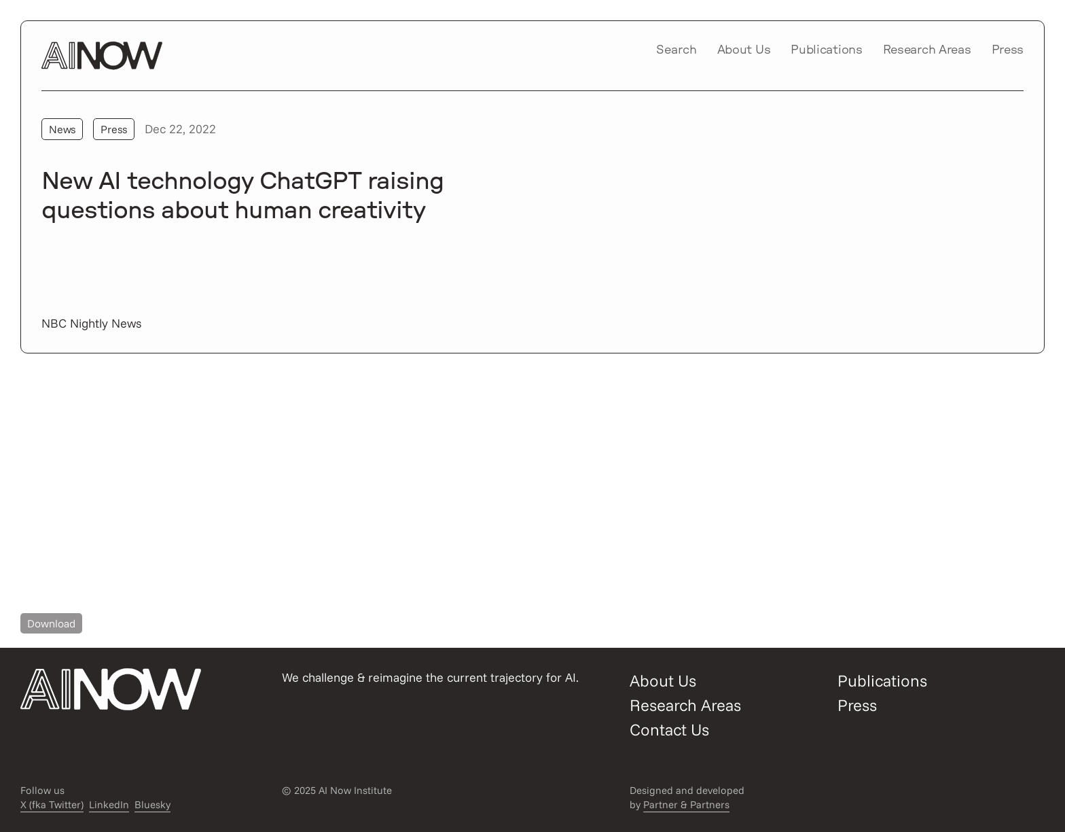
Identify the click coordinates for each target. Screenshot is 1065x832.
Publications (826, 50)
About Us (744, 50)
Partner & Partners (686, 804)
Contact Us (669, 729)
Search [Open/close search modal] (676, 50)
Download (51, 623)
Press (1008, 50)
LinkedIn (109, 804)
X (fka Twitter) (52, 804)
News (62, 129)
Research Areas (927, 50)
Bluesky (152, 804)
